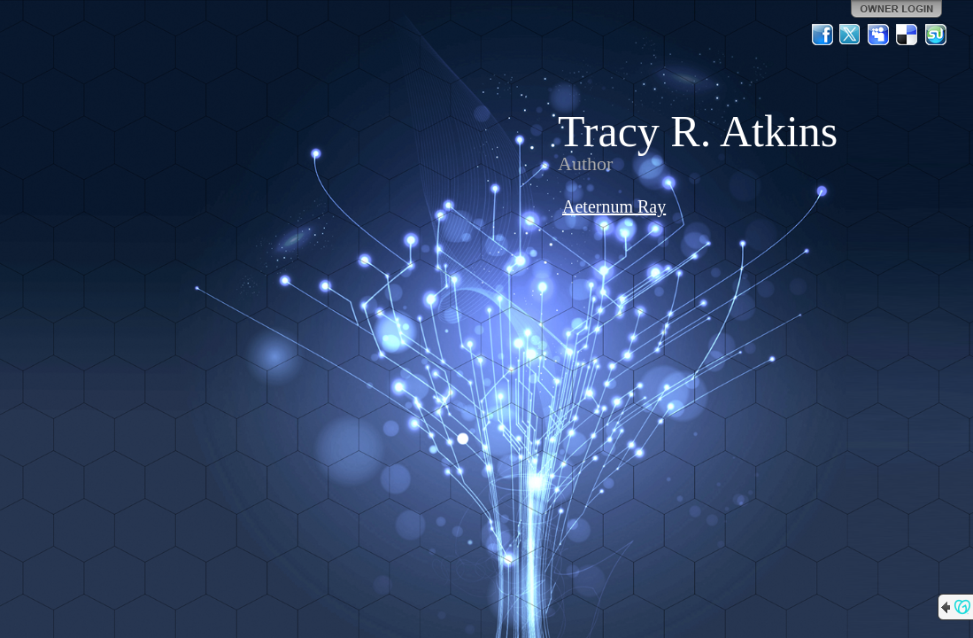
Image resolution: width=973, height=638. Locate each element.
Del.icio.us (907, 34)
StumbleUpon (935, 34)
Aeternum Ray (614, 206)
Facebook (822, 34)
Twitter (850, 34)
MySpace (879, 34)
